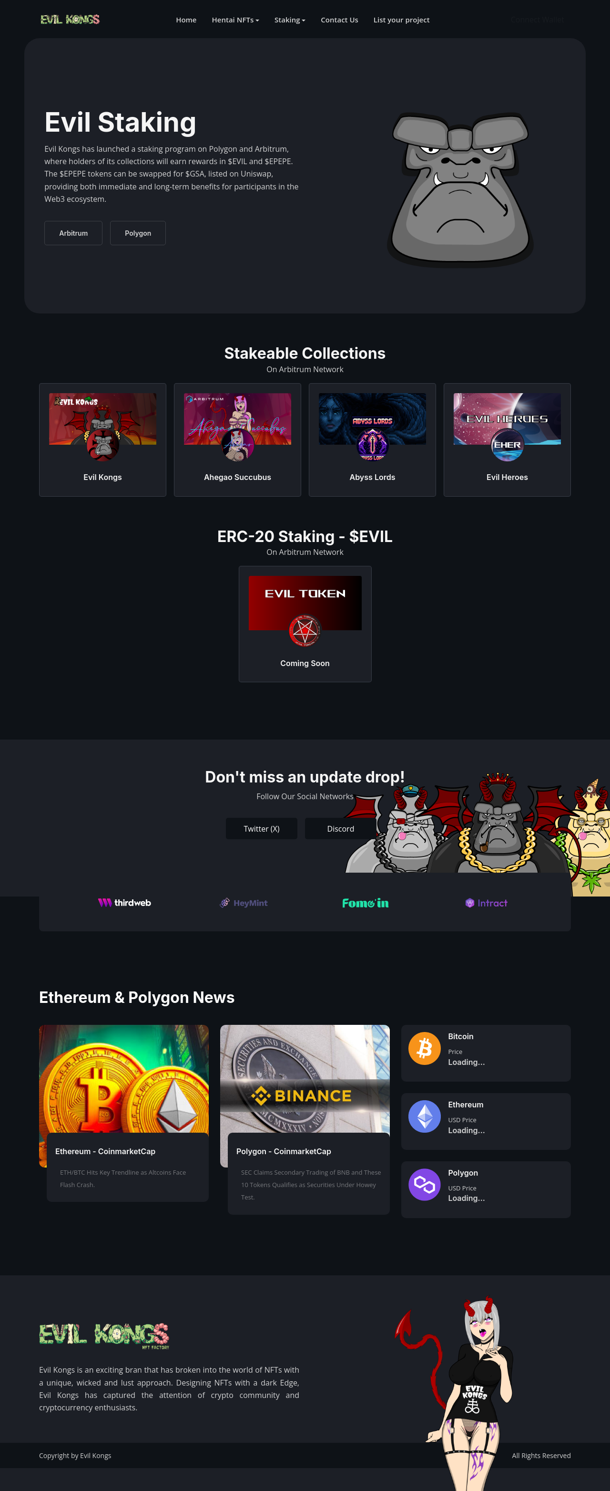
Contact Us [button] (339, 19)
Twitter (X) (261, 829)
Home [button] (186, 19)
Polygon (138, 233)
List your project (402, 19)
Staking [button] (287, 19)
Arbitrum (73, 233)
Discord (341, 829)
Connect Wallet (537, 19)
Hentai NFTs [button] (233, 19)
